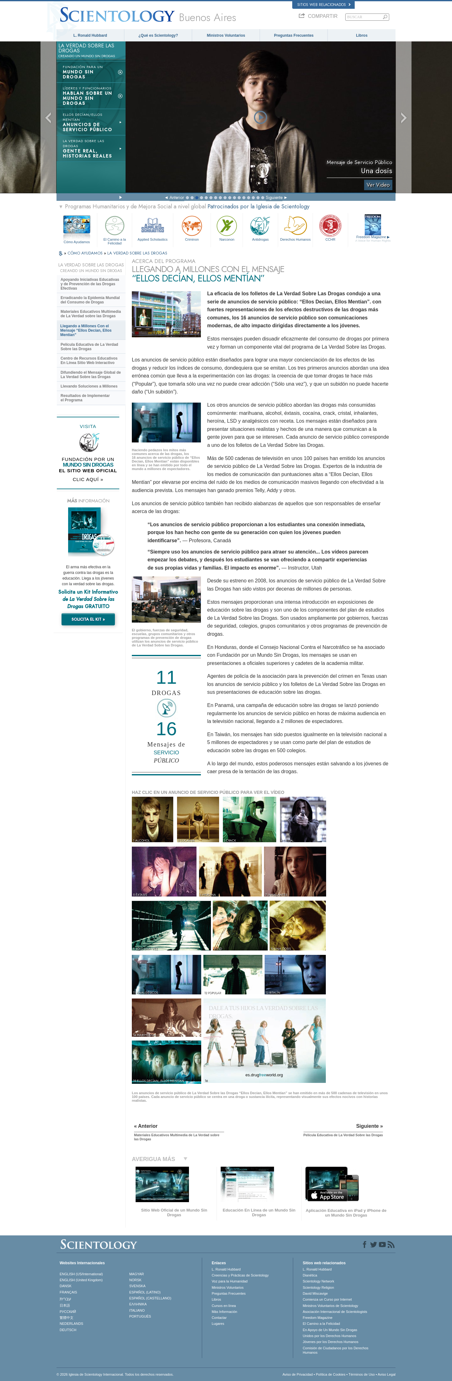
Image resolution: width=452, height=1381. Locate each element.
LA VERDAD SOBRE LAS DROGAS (137, 253)
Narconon (227, 227)
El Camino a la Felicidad (114, 229)
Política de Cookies (330, 1374)
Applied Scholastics (152, 227)
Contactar (219, 1317)
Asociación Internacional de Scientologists (335, 1312)
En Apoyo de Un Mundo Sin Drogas (330, 1330)
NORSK (135, 1280)
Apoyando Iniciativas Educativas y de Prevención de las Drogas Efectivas (90, 284)
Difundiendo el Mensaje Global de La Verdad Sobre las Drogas (91, 374)
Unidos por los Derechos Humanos (329, 1336)
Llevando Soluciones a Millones (89, 386)
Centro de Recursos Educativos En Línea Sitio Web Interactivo (89, 360)
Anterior (177, 197)
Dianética (310, 1275)
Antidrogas (260, 227)
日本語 (65, 1305)
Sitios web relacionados (324, 5)
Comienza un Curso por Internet (327, 1299)
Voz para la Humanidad (229, 1281)
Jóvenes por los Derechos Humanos (330, 1342)
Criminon (192, 227)
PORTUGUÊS (140, 1316)
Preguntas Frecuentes (294, 35)
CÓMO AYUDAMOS (85, 253)
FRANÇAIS (68, 1292)
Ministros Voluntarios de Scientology (330, 1306)
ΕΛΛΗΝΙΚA (138, 1304)
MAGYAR (136, 1274)
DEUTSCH (68, 1330)
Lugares (218, 1323)
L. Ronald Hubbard (90, 35)
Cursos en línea (224, 1306)
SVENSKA (137, 1286)
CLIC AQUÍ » (88, 479)
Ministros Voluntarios (226, 35)
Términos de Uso (361, 1374)
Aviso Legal (387, 1374)
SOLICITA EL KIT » (88, 619)
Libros (362, 35)
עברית (65, 1298)
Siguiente (274, 197)
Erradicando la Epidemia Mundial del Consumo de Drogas (90, 300)
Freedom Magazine (373, 239)
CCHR (330, 227)
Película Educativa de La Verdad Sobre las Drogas (89, 346)
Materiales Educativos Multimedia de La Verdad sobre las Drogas (91, 313)
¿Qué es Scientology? (158, 35)
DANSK (66, 1286)
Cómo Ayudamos (77, 242)
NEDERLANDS (71, 1323)
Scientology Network (318, 1281)
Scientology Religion (318, 1287)
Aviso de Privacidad (297, 1374)
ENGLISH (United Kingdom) (81, 1280)
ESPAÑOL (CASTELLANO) (150, 1298)
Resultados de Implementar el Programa (85, 397)
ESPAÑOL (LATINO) (145, 1292)
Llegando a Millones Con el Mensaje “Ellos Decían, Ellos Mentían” (85, 330)
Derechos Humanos (295, 227)
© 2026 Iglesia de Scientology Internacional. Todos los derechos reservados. (115, 1374)
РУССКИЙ (68, 1312)
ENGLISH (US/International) (81, 1274)
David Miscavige (315, 1293)
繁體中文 (66, 1317)
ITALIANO (137, 1310)
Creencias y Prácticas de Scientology (240, 1275)
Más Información (224, 1312)
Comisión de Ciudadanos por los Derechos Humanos (335, 1350)
